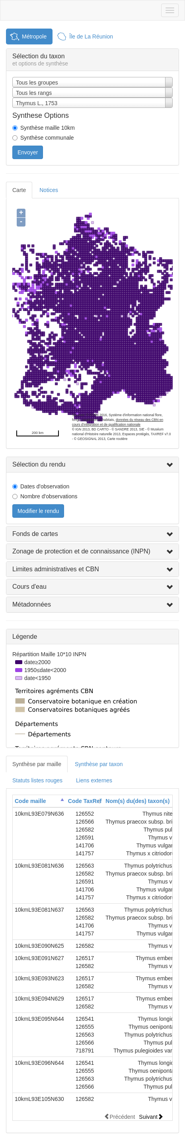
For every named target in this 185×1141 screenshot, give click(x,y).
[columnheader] (39, 801)
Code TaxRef (85, 801)
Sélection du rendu (38, 464)
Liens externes (94, 780)
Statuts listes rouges (37, 780)
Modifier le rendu (38, 511)
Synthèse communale (47, 137)
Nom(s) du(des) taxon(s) (137, 801)
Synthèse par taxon (99, 764)
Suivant (151, 1116)
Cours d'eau (29, 586)
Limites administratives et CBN (55, 569)
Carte (19, 190)
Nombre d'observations (49, 496)
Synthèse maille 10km (47, 128)
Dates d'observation (44, 486)
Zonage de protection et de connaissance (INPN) (81, 551)
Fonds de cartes (35, 533)
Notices (48, 190)
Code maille (30, 801)
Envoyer (28, 152)
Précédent (119, 1116)
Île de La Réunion (91, 36)
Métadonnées (31, 604)
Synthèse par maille (36, 764)
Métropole (34, 36)
